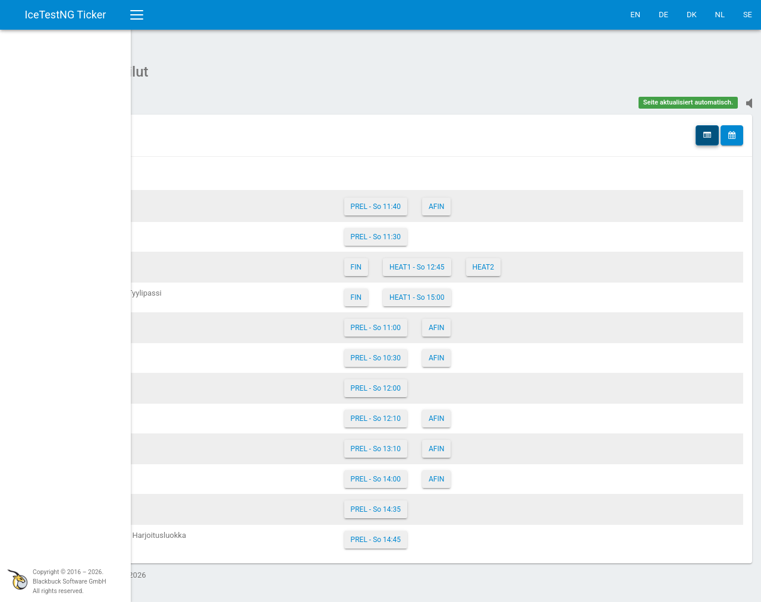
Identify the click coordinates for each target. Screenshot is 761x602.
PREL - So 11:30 (451, 231)
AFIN (511, 201)
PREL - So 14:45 (451, 534)
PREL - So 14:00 (451, 473)
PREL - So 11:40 (451, 201)
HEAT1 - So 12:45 (492, 261)
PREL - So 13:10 (451, 443)
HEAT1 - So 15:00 (492, 291)
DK (692, 14)
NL (720, 14)
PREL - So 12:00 (451, 382)
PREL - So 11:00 (451, 322)
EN (635, 14)
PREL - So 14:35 (451, 503)
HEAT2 (558, 261)
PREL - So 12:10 (451, 412)
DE (663, 14)
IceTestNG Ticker (65, 14)
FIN (431, 261)
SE (747, 14)
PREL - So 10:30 (451, 352)
